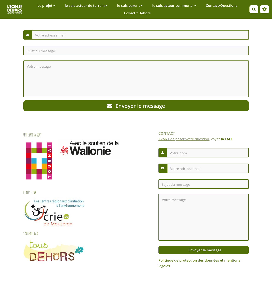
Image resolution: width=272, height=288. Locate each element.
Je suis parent (129, 5)
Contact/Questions (221, 5)
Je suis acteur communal (174, 5)
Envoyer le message (136, 105)
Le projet (46, 5)
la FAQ (226, 139)
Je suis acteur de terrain (86, 5)
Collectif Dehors (137, 13)
